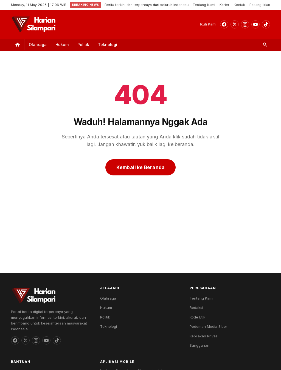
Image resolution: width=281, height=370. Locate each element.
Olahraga (38, 44)
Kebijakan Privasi (204, 336)
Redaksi (196, 307)
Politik (83, 44)
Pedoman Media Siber (208, 326)
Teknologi (107, 44)
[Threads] (235, 24)
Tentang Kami (204, 5)
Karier (224, 5)
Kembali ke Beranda (140, 167)
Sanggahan (199, 345)
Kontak (239, 5)
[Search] (265, 45)
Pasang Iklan (259, 5)
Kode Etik (197, 317)
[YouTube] (255, 24)
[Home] (17, 44)
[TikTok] (266, 24)
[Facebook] (224, 24)
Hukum (62, 44)
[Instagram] (245, 24)
